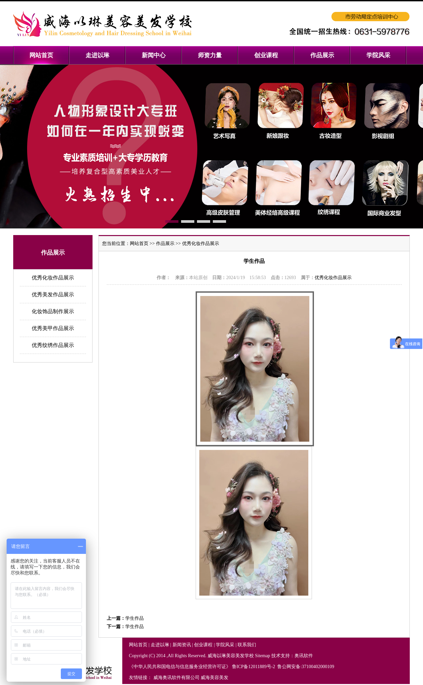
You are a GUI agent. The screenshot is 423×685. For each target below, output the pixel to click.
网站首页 (139, 243)
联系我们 (247, 644)
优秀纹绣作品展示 (53, 345)
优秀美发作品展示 (53, 294)
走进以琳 (160, 644)
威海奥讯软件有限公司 (176, 677)
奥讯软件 (303, 655)
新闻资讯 (182, 644)
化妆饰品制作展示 (53, 311)
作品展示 (165, 243)
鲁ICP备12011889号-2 (254, 666)
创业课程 (203, 644)
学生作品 (134, 618)
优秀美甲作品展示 (53, 328)
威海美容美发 (214, 677)
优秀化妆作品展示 (53, 277)
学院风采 (225, 644)
